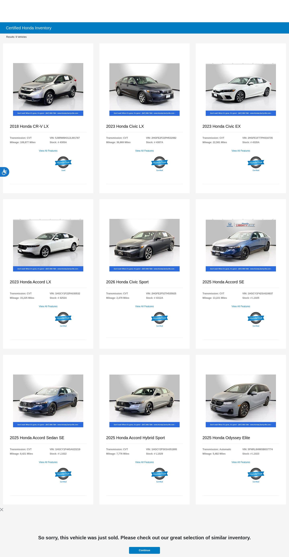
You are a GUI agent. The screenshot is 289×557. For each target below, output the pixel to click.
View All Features (48, 150)
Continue (144, 550)
